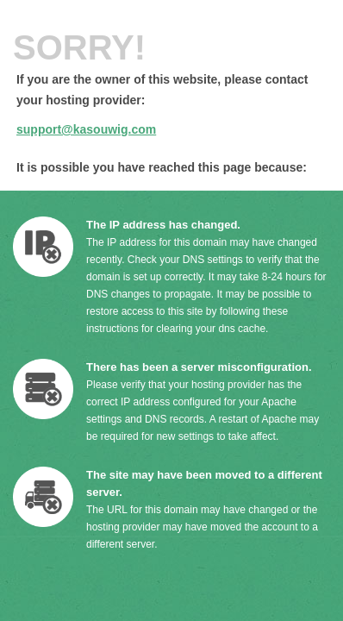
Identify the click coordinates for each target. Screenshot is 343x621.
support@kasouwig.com (86, 129)
